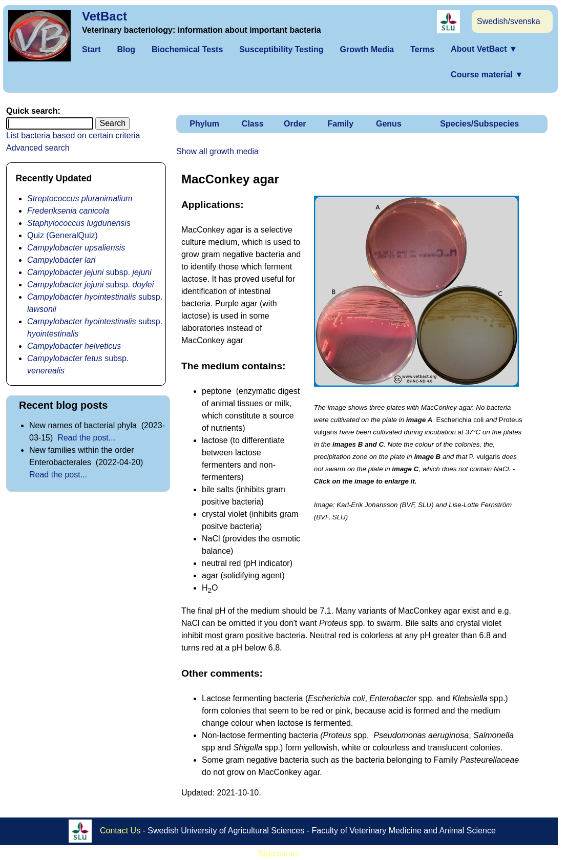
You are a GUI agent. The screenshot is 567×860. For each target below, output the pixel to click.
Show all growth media (217, 151)
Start (91, 49)
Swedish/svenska (508, 21)
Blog (126, 49)
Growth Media (367, 49)
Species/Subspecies (479, 123)
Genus (389, 123)
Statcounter (279, 853)
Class (253, 123)
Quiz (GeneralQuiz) (62, 235)
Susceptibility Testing (281, 49)
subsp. (89, 272)
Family (340, 123)
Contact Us (120, 830)
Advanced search (38, 147)
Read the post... (86, 437)
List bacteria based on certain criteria (73, 135)
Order (295, 123)
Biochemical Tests (187, 49)
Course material (487, 74)
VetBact (104, 16)
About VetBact (484, 49)
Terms (422, 49)
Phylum (204, 123)
